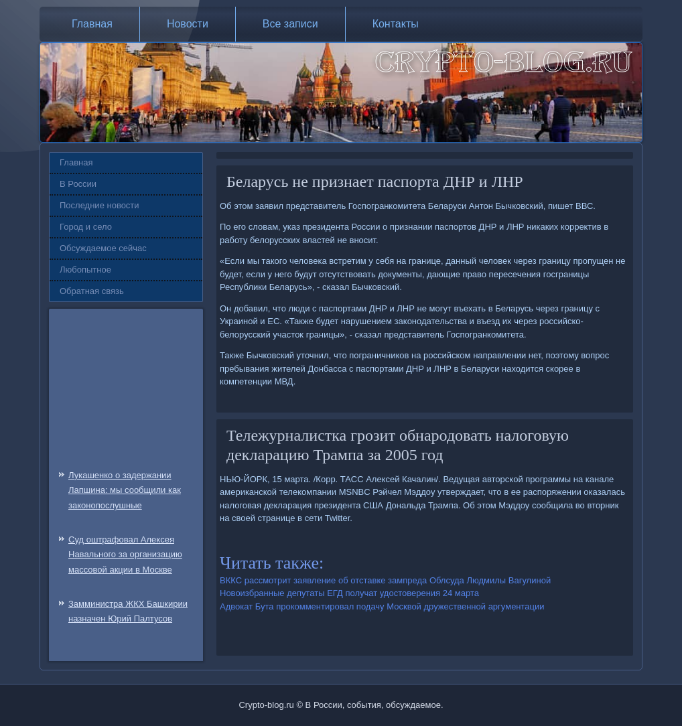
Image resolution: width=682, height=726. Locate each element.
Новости (187, 23)
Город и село (86, 227)
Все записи (290, 23)
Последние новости (99, 205)
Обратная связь (92, 291)
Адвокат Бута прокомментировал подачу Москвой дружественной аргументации (382, 606)
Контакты (395, 23)
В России (78, 184)
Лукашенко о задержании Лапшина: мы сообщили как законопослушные (124, 490)
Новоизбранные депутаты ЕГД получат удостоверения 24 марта (349, 593)
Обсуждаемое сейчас (103, 248)
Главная (92, 23)
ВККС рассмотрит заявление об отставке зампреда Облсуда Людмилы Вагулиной (385, 580)
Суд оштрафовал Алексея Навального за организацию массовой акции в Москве (125, 554)
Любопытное (85, 270)
